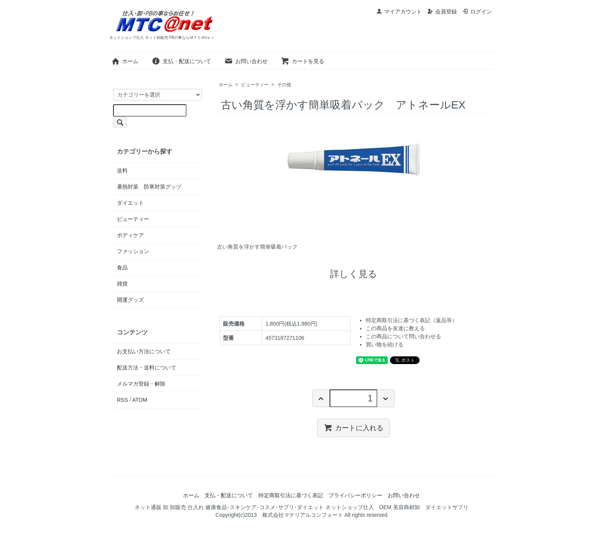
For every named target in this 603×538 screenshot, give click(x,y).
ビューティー (255, 84)
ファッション (133, 251)
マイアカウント (399, 11)
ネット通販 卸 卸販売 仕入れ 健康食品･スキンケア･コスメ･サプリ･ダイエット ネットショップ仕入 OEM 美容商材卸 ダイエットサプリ (301, 507)
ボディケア (130, 235)
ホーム (124, 61)
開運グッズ (130, 300)
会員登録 (442, 11)
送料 (122, 170)
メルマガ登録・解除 (141, 384)
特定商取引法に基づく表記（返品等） (411, 320)
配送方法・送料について (146, 367)
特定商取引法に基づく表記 (290, 495)
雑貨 (122, 284)
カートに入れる (353, 427)
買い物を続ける (384, 344)
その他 (284, 84)
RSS (122, 400)
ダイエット (130, 203)
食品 (122, 267)
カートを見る (302, 61)
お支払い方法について (144, 351)
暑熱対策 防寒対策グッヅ (149, 187)
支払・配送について (181, 61)
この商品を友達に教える (395, 328)
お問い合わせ (246, 61)
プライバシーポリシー (355, 495)
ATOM (139, 400)
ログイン (477, 11)
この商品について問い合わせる (403, 336)
